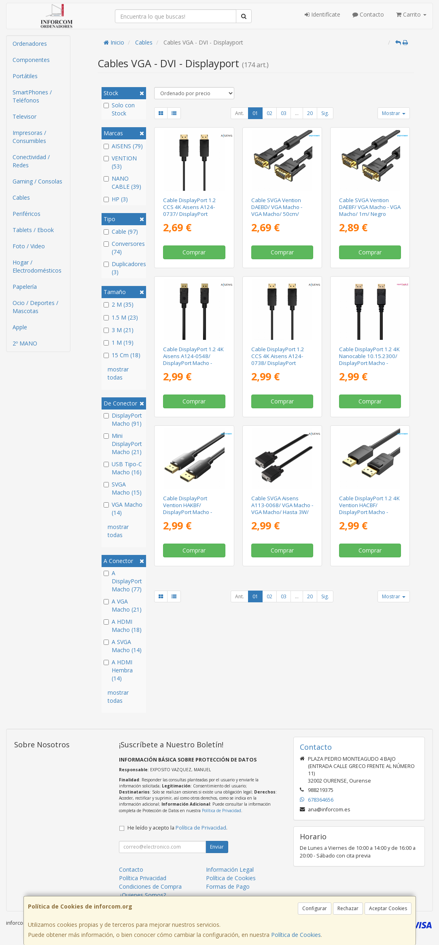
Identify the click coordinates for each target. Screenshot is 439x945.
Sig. (325, 113)
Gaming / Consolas (37, 181)
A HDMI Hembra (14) (118, 670)
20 (310, 113)
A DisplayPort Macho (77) (123, 581)
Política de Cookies (296, 935)
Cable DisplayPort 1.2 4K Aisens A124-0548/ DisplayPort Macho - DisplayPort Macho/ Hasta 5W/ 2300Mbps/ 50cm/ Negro (193, 367)
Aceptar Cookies (388, 908)
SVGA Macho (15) (123, 488)
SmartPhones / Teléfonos (32, 96)
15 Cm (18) (122, 355)
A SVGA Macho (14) (123, 646)
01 (255, 113)
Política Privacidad (142, 878)
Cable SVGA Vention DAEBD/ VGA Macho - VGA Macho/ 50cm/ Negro (276, 210)
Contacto (368, 14)
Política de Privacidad (221, 810)
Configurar (314, 908)
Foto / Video (29, 246)
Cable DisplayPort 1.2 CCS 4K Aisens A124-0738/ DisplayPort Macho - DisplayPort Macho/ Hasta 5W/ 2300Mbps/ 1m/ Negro (279, 367)
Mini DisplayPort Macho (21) (123, 444)
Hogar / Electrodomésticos (37, 266)
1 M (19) (119, 342)
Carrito (411, 14)
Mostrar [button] (393, 113)
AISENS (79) (123, 146)
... (297, 113)
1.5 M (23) (121, 317)
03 (283, 113)
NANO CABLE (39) (122, 182)
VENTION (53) (120, 162)
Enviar (217, 846)
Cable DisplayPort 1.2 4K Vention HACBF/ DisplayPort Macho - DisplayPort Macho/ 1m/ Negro (369, 512)
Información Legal (230, 869)
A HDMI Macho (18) (123, 626)
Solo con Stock (119, 109)
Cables (21, 197)
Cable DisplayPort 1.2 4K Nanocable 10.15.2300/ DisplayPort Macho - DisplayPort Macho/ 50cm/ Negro (369, 363)
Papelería (25, 286)
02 (269, 113)
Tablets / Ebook (33, 230)
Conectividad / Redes (31, 161)
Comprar (194, 252)
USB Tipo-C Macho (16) (123, 468)
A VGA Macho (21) (123, 605)
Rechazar (347, 908)
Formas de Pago (228, 886)
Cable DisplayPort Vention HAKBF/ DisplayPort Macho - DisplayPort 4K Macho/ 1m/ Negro (191, 512)
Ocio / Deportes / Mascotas (35, 307)
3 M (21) (119, 330)
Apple (20, 327)
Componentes (31, 60)
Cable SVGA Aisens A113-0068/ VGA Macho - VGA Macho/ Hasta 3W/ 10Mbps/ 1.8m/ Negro (282, 509)
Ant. (239, 113)
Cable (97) (121, 231)
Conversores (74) (124, 248)
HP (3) (116, 199)
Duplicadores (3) (124, 268)
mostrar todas (118, 373)
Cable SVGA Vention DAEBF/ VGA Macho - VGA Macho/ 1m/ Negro (370, 207)
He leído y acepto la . (177, 827)
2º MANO (25, 343)
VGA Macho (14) (123, 508)
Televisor (24, 116)
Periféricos (26, 214)
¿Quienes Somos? (142, 895)
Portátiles (25, 76)
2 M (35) (119, 304)
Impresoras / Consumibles (29, 137)
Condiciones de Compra (150, 886)
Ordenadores (30, 43)
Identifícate (322, 14)
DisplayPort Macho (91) (123, 419)
